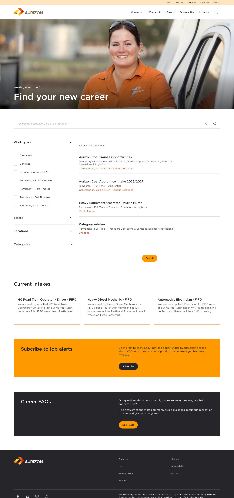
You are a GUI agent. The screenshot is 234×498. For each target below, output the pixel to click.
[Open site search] (216, 12)
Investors (204, 12)
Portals (175, 473)
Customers (179, 2)
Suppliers (192, 2)
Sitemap (123, 480)
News (169, 2)
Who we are (137, 12)
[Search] (215, 123)
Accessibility (177, 466)
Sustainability (187, 12)
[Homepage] (29, 12)
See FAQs (128, 424)
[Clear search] (206, 123)
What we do (154, 12)
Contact (216, 2)
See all (150, 258)
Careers (170, 12)
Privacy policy (126, 473)
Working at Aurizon (26, 87)
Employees (205, 2)
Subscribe (128, 366)
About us (123, 459)
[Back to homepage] (29, 461)
